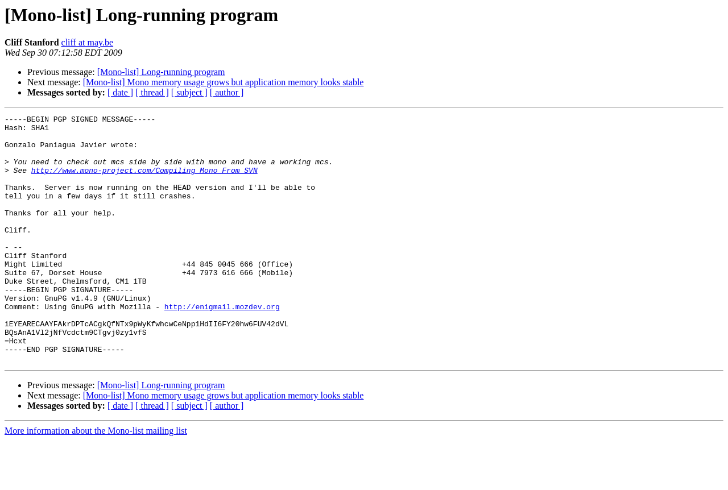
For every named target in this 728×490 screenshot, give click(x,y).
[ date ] (120, 92)
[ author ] (227, 92)
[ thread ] (152, 92)
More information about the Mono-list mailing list (96, 480)
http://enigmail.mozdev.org (222, 345)
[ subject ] (189, 92)
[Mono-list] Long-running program (161, 72)
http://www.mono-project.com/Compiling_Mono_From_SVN (144, 182)
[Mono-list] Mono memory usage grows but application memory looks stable (223, 82)
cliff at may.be (87, 42)
